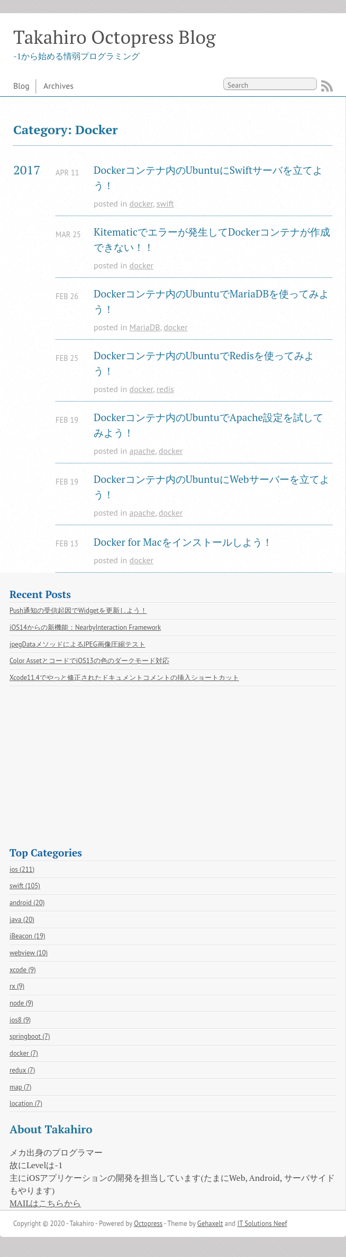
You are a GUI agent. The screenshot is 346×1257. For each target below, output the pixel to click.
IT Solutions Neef (262, 1223)
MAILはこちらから (45, 1203)
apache (143, 450)
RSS (327, 86)
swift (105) (25, 885)
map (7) (20, 1087)
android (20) (27, 902)
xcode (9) (23, 969)
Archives (58, 85)
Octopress (148, 1223)
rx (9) (17, 986)
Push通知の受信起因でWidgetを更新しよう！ (78, 610)
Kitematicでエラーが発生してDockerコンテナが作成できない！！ (212, 239)
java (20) (22, 919)
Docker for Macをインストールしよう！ (183, 541)
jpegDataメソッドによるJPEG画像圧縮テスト (77, 644)
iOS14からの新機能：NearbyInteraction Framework (85, 627)
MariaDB (145, 327)
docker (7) (24, 1053)
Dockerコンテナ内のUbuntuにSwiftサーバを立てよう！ (208, 177)
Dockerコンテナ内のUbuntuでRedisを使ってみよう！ (204, 363)
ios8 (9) (20, 1020)
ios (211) (22, 869)
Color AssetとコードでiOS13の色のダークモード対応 (89, 660)
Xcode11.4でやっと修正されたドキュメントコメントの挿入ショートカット (124, 677)
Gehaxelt (210, 1223)
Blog (21, 85)
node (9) (21, 1003)
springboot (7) (30, 1036)
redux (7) (22, 1070)
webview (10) (29, 952)
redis (165, 389)
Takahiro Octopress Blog (114, 36)
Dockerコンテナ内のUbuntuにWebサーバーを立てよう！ (212, 486)
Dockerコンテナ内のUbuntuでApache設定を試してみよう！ (208, 425)
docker (141, 203)
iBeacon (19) (27, 936)
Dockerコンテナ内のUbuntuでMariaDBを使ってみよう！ (211, 301)
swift (165, 203)
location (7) (26, 1103)
